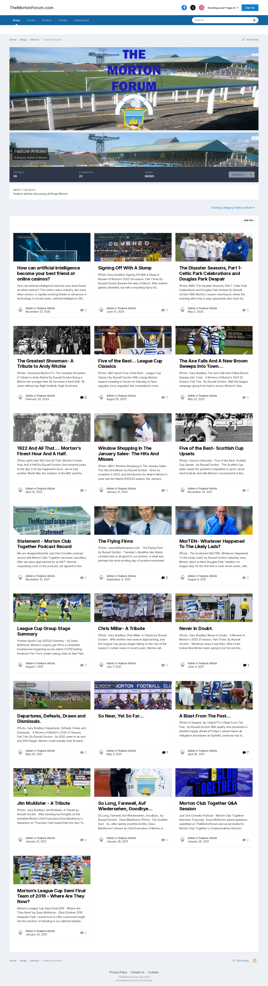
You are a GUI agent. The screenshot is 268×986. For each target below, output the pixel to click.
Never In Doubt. (196, 628)
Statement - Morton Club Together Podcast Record (44, 543)
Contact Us (137, 972)
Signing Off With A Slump (124, 268)
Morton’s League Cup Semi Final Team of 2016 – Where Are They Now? (51, 896)
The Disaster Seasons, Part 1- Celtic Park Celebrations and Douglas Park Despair (210, 273)
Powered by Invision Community (134, 980)
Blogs (16, 22)
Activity (62, 20)
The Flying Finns (115, 541)
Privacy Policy (118, 972)
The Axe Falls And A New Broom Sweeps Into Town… (213, 363)
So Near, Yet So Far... (121, 716)
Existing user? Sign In (223, 7)
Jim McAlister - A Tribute (43, 803)
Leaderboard (81, 20)
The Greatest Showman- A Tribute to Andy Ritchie (45, 363)
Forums (31, 20)
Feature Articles (30, 151)
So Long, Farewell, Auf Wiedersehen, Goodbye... (125, 805)
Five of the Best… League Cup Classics (130, 363)
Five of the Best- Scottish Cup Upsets (211, 450)
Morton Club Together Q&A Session (208, 805)
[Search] (212, 20)
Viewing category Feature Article (233, 207)
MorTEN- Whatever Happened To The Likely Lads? (212, 543)
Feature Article (25, 237)
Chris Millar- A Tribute (121, 628)
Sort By (249, 220)
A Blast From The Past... (205, 716)
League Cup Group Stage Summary (43, 631)
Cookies (153, 972)
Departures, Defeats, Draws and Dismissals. (51, 718)
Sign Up (250, 7)
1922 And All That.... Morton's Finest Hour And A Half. (49, 450)
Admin (31, 157)
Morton (42, 157)
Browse (46, 20)
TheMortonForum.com (31, 7)
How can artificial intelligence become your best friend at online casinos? (48, 273)
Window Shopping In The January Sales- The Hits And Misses (128, 453)
